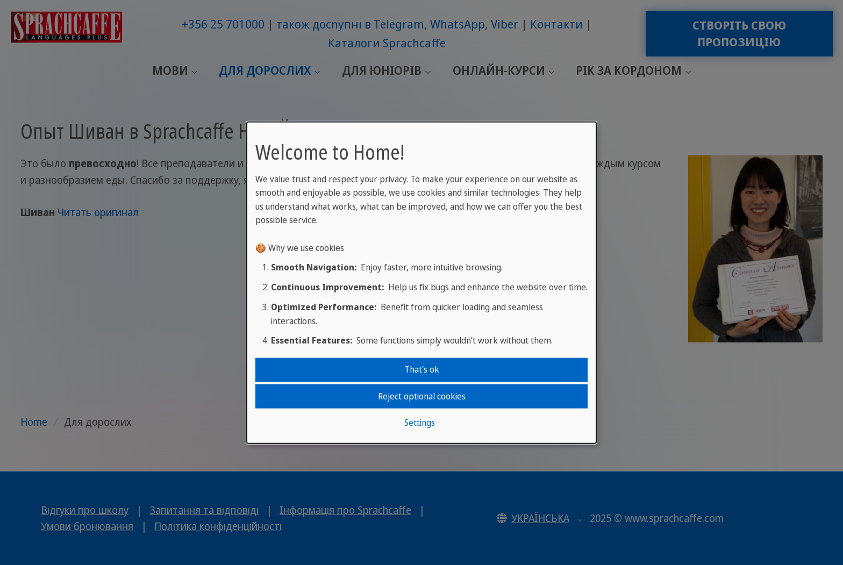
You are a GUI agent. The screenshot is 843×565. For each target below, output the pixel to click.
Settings (419, 422)
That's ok (421, 369)
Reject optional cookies (422, 396)
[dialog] (421, 282)
